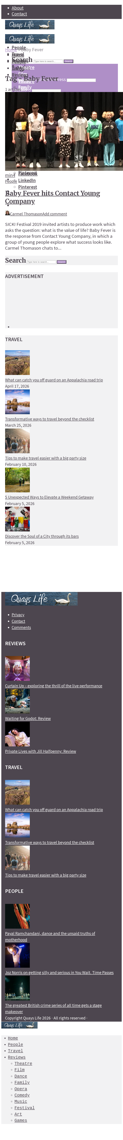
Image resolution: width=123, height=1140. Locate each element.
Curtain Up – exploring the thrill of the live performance (53, 685)
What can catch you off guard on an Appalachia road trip (54, 380)
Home (11, 50)
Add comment (54, 213)
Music (20, 1101)
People (11, 181)
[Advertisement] (31, 61)
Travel (15, 1050)
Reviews (17, 1057)
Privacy (18, 614)
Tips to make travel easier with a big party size (45, 458)
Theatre (23, 1063)
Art (18, 1114)
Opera (20, 1089)
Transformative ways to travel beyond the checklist (49, 419)
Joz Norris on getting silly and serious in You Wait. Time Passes (59, 972)
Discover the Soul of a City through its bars (42, 536)
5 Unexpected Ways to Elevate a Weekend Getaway (49, 497)
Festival (24, 1107)
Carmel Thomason (23, 213)
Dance (20, 1076)
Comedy (22, 1095)
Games (20, 1120)
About (18, 8)
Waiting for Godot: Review (28, 718)
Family (22, 1082)
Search (68, 61)
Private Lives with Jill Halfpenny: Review (40, 751)
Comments (21, 627)
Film (22, 88)
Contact (19, 14)
